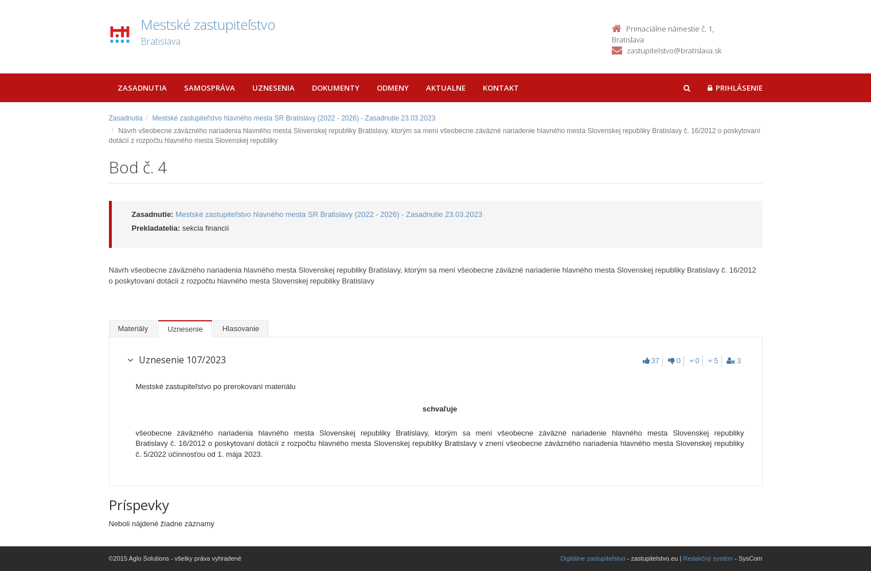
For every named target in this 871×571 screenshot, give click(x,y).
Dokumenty (336, 88)
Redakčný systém (708, 558)
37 (651, 360)
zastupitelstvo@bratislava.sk (674, 50)
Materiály (133, 328)
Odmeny (393, 88)
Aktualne (446, 88)
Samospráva (209, 88)
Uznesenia (273, 88)
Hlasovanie (240, 328)
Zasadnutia (142, 88)
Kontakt (501, 88)
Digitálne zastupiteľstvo (592, 558)
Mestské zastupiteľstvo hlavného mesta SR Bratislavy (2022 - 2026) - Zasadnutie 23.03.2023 (294, 118)
